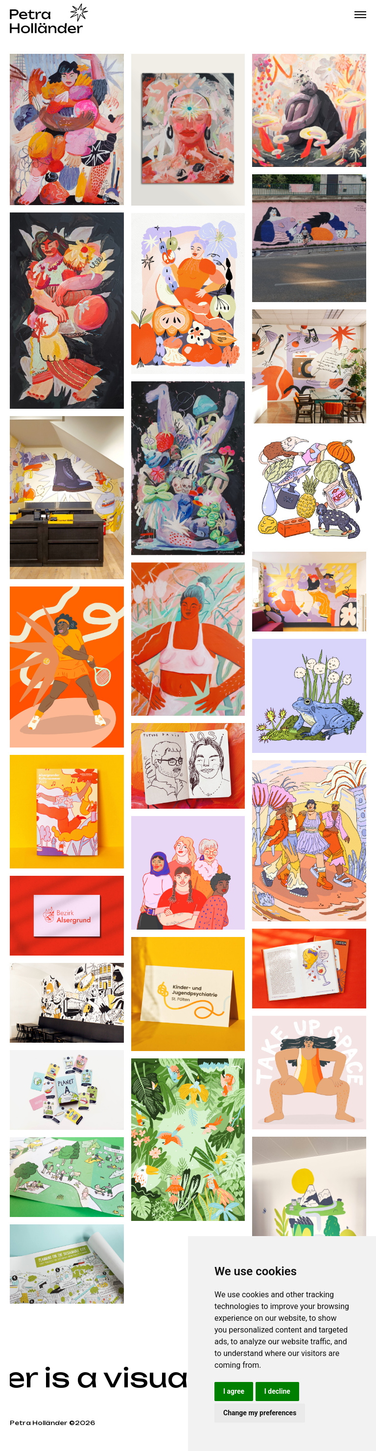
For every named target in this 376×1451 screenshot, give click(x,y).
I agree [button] (233, 1391)
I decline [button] (277, 1391)
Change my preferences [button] (259, 1413)
